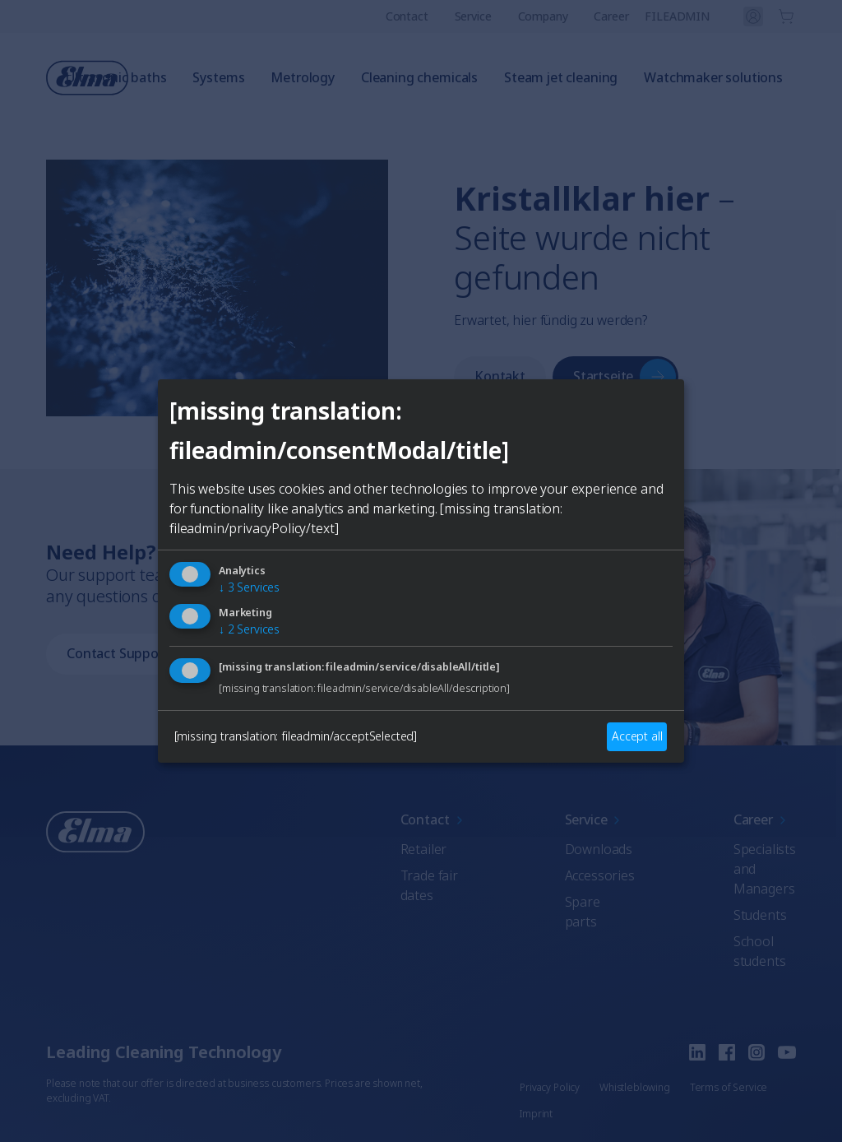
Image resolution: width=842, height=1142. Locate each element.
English (270, 639)
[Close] (228, 446)
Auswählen (421, 698)
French (442, 639)
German (356, 639)
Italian (522, 639)
